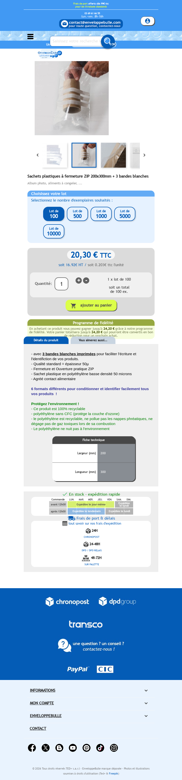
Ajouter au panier (91, 306)
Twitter (46, 748)
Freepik (113, 773)
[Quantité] (61, 283)
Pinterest (87, 748)
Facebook (32, 748)
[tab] (46, 347)
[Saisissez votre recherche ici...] (81, 41)
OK (113, 44)
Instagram (114, 748)
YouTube (73, 748)
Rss (59, 748)
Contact (38, 728)
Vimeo (100, 748)
